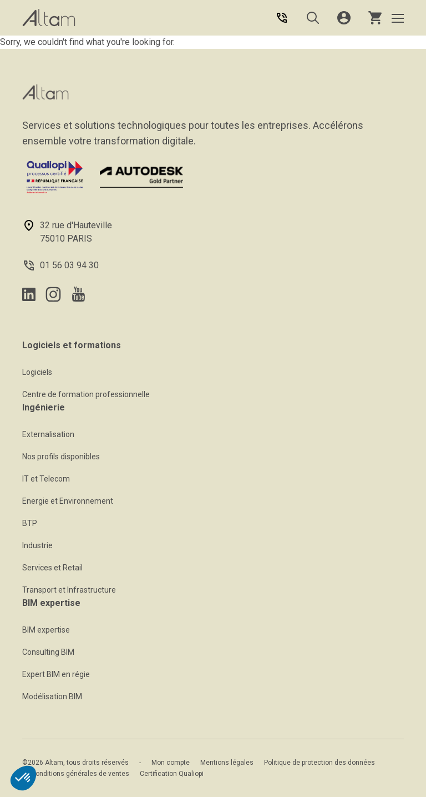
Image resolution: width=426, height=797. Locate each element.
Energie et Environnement (67, 501)
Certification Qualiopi (172, 774)
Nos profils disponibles (61, 456)
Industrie (37, 545)
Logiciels (37, 372)
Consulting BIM (48, 652)
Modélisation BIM (52, 696)
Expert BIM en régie (56, 674)
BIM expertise (46, 629)
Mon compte (170, 762)
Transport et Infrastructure (69, 589)
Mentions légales (226, 762)
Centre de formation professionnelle (86, 394)
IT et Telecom (46, 478)
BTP (29, 523)
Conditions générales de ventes (80, 774)
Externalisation (48, 434)
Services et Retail (52, 567)
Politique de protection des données (319, 762)
